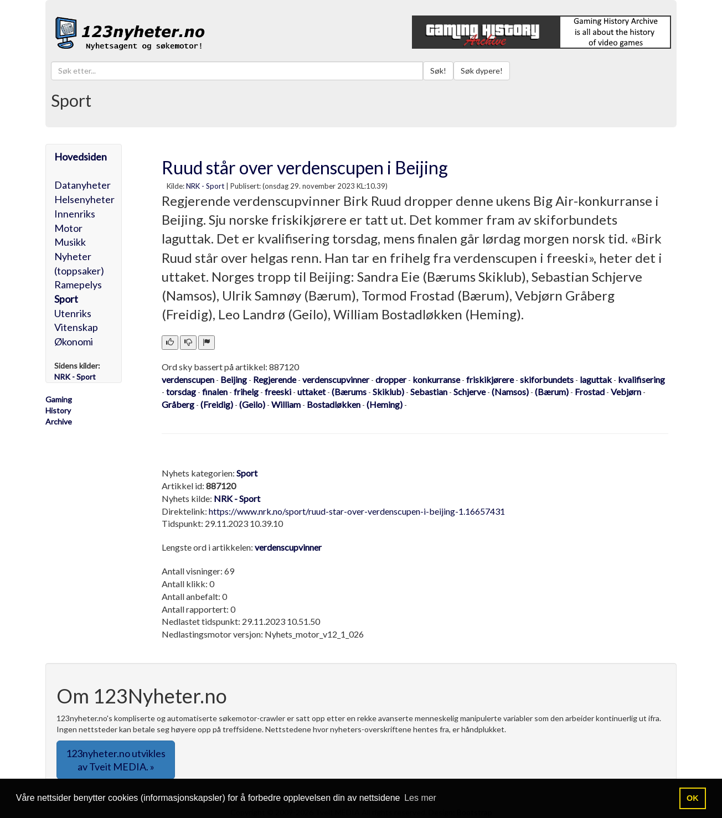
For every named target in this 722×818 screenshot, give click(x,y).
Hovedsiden (80, 157)
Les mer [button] (420, 798)
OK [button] (693, 798)
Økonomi (73, 341)
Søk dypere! (482, 70)
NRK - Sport (205, 186)
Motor (68, 228)
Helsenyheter (84, 199)
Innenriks (74, 214)
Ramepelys (78, 284)
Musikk (70, 242)
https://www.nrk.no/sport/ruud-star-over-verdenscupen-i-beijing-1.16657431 (357, 511)
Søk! (438, 70)
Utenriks (72, 313)
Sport (66, 299)
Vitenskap (76, 327)
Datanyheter (82, 185)
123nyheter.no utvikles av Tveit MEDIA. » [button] (116, 760)
